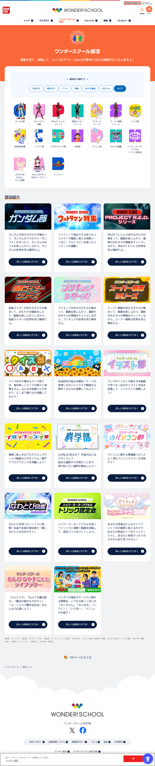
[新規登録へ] (142, 9)
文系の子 (36, 89)
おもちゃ (106, 89)
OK (133, 759)
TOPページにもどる (81, 657)
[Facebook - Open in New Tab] (83, 730)
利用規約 (118, 742)
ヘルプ (94, 742)
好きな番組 (90, 89)
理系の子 (51, 89)
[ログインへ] (149, 9)
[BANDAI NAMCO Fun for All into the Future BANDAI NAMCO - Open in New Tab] (138, 3)
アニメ (65, 89)
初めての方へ (35, 742)
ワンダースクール (12, 667)
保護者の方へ (78, 742)
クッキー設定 (61, 752)
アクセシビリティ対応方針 (85, 752)
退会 (106, 742)
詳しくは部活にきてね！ (28, 262)
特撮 (77, 89)
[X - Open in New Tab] (72, 730)
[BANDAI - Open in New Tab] (6, 10)
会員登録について (57, 742)
